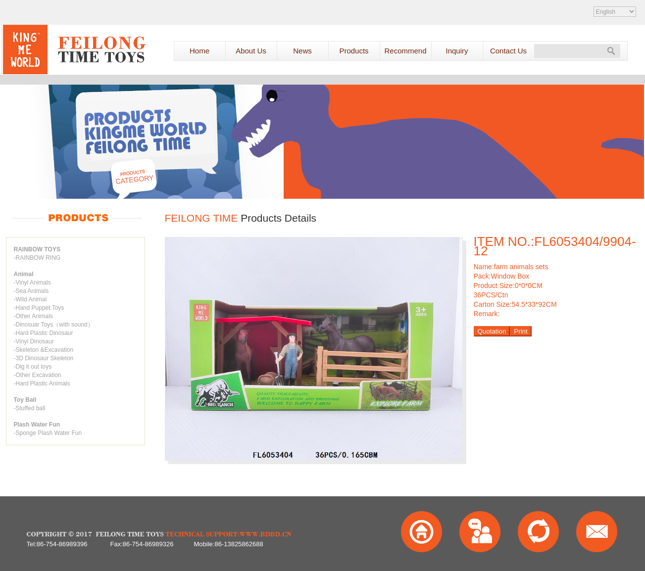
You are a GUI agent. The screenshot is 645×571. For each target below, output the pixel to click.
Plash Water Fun (37, 424)
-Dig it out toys (33, 366)
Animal (24, 274)
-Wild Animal (30, 299)
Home (199, 51)
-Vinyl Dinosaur (34, 341)
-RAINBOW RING (37, 257)
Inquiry (457, 51)
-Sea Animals (31, 290)
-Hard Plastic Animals (42, 383)
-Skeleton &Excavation (44, 349)
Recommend (405, 51)
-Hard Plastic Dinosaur (43, 333)
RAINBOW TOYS (37, 249)
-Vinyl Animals (32, 282)
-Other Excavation (37, 375)
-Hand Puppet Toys (39, 307)
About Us (251, 51)
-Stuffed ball (30, 408)
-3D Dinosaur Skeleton (44, 358)
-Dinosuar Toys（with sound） (54, 324)
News (302, 51)
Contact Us (508, 51)
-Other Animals (33, 316)
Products (353, 51)
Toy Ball (25, 399)
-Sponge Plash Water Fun (48, 432)
